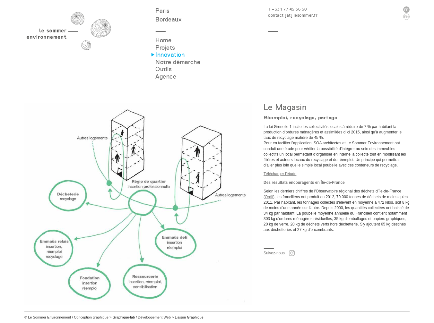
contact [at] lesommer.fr (292, 15)
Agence (165, 76)
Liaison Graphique (189, 317)
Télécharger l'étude (280, 174)
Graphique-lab (123, 317)
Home (163, 40)
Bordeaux (168, 19)
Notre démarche (177, 62)
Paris (162, 10)
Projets (165, 47)
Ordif (269, 197)
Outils (163, 69)
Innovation (170, 54)
